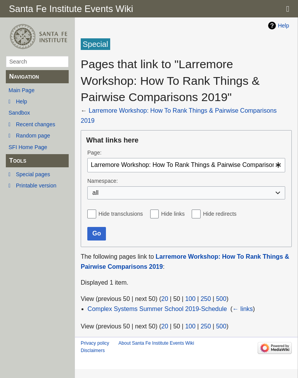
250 (206, 299)
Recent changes (35, 124)
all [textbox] (95, 192)
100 (190, 299)
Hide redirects (219, 214)
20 (164, 299)
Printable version (36, 185)
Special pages (33, 174)
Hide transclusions (121, 214)
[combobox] (186, 165)
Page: (94, 152)
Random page (33, 135)
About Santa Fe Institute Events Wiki (156, 343)
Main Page (22, 90)
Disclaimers (93, 350)
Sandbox (19, 113)
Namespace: (102, 181)
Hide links (173, 214)
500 (221, 299)
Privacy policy (95, 343)
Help (21, 101)
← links (242, 309)
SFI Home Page (28, 147)
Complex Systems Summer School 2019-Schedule (157, 309)
